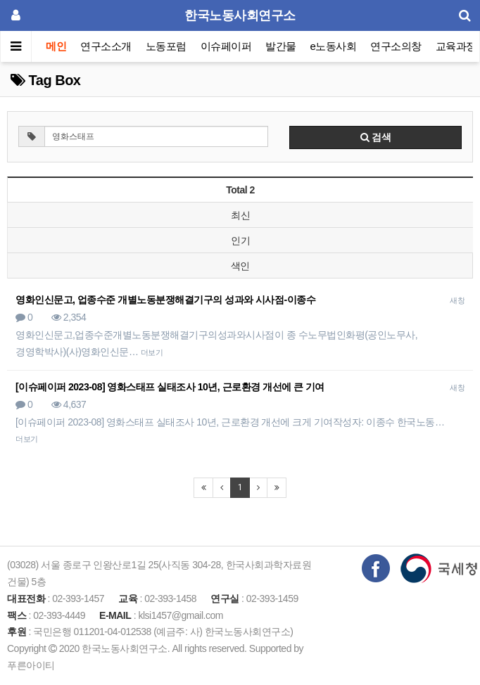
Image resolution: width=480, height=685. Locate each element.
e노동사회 (333, 46)
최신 (240, 215)
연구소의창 (396, 46)
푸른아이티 (31, 665)
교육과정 (456, 46)
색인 (240, 265)
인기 (240, 240)
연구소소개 (106, 46)
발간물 (280, 46)
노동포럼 (166, 46)
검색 (375, 137)
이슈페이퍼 (226, 46)
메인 (56, 46)
